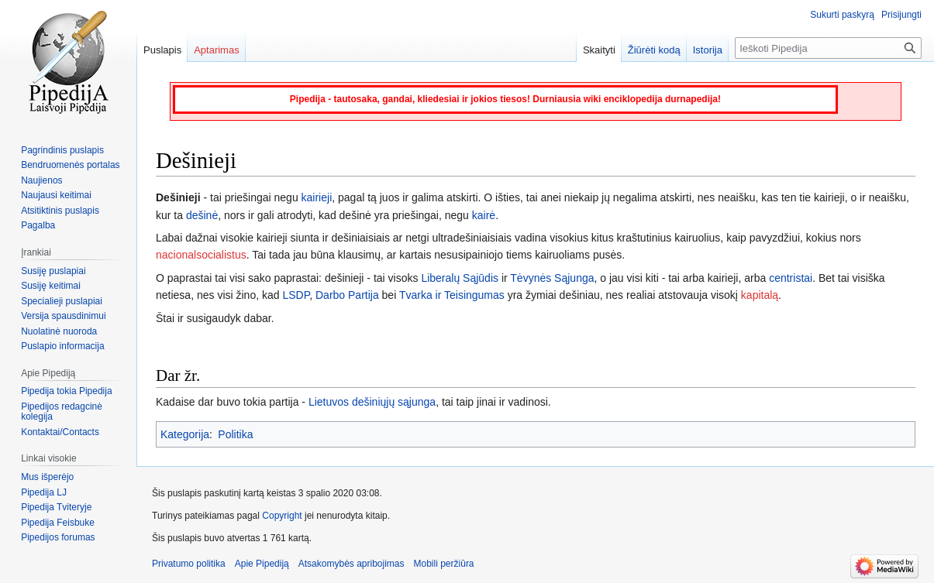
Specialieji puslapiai (61, 301)
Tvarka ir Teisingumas (452, 295)
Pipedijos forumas (58, 537)
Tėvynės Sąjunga (552, 278)
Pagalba (38, 225)
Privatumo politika (189, 563)
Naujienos (41, 180)
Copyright (282, 515)
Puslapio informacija (62, 346)
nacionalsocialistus (201, 255)
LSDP (295, 295)
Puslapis (162, 50)
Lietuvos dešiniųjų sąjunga (372, 402)
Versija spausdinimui (63, 315)
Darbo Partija (347, 295)
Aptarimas (217, 50)
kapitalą (759, 295)
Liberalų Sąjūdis (459, 278)
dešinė (202, 215)
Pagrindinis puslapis (62, 150)
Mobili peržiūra (444, 563)
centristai (790, 278)
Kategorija (184, 434)
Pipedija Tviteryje (56, 507)
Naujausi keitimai (56, 195)
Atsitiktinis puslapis (60, 210)
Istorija (707, 50)
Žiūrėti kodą (654, 50)
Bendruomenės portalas (70, 164)
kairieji (317, 197)
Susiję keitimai (51, 285)
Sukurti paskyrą (842, 14)
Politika (235, 434)
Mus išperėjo (47, 477)
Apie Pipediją (262, 563)
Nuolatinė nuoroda (59, 331)
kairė (483, 215)
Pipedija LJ (44, 492)
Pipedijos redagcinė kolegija (61, 412)
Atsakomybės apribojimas (351, 563)
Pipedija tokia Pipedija (66, 391)
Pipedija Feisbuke (58, 522)
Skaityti (599, 50)
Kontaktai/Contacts (60, 432)
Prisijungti (901, 14)
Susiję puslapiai (53, 271)
